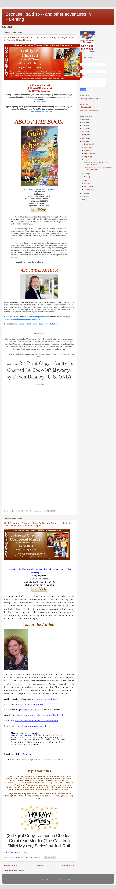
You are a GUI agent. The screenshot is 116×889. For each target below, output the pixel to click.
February (87, 186)
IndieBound (54, 324)
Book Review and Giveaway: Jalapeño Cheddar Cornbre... (98, 169)
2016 (84, 200)
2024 (84, 125)
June (86, 174)
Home (40, 865)
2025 (84, 122)
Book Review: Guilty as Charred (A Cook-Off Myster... (96, 163)
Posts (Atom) (19, 870)
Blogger (71, 880)
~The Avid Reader (39, 102)
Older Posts (68, 865)
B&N (29, 324)
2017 (84, 197)
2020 (84, 138)
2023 (84, 129)
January (87, 189)
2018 (84, 193)
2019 (84, 141)
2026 (84, 119)
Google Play (43, 324)
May (86, 177)
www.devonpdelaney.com (39, 317)
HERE (41, 384)
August (87, 157)
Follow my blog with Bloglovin (90, 99)
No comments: (35, 511)
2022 (84, 132)
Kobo (35, 324)
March (86, 183)
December (88, 144)
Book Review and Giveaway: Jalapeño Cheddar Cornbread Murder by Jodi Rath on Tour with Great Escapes (38, 524)
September (88, 153)
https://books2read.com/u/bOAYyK (45, 760)
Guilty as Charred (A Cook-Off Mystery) (39, 189)
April (86, 180)
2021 (84, 135)
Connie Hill (86, 107)
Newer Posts (10, 865)
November (88, 147)
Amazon (22, 324)
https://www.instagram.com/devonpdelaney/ (22, 319)
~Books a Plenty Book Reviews (39, 111)
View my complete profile (89, 110)
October (87, 150)
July (86, 160)
